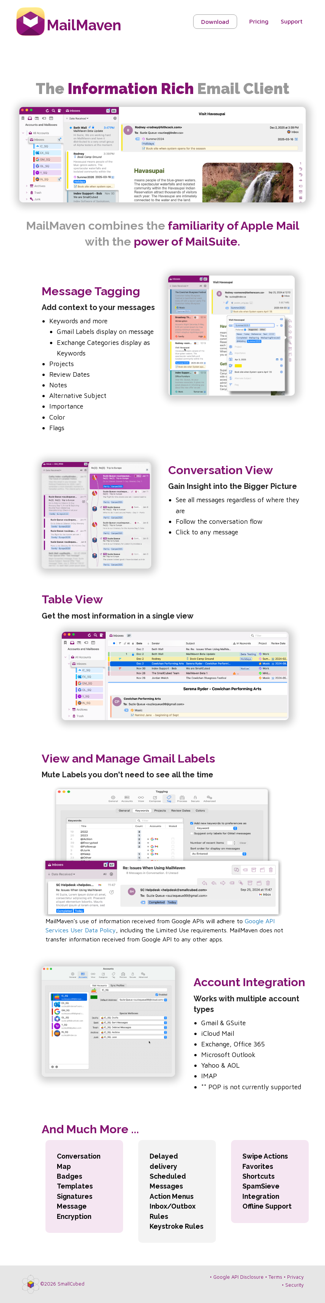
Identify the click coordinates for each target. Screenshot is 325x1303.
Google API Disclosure (238, 1277)
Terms (275, 1277)
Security (294, 1285)
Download (215, 21)
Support (292, 21)
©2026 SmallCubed (62, 1284)
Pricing (259, 21)
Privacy (295, 1277)
